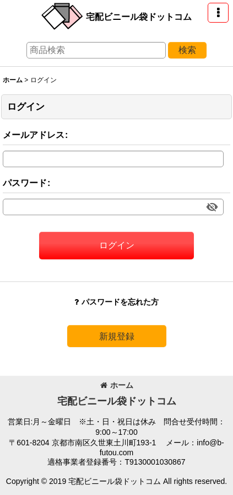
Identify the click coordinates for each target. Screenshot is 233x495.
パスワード (25, 183)
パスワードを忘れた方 (116, 301)
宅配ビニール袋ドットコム (139, 17)
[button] (218, 13)
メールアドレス (33, 135)
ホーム (116, 385)
